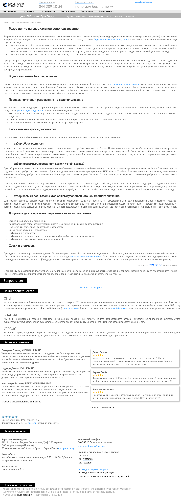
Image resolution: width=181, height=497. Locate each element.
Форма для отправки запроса (93, 469)
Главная (6, 22)
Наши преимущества (96, 16)
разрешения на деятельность (125, 84)
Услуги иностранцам (10, 11)
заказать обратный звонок (91, 446)
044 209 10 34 (50, 6)
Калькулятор (129, 16)
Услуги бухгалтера (48, 11)
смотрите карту (66, 448)
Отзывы (109, 16)
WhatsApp (88, 458)
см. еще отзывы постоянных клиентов (21, 401)
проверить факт (70, 308)
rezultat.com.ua (119, 308)
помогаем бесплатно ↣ (94, 6)
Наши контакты (47, 2)
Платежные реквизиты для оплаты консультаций (103, 476)
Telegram (87, 462)
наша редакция (24, 494)
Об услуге (69, 16)
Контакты (118, 16)
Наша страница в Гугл (13, 469)
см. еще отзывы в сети (102, 407)
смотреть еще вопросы (90, 287)
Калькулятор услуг (84, 2)
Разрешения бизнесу (106, 11)
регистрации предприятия (30, 110)
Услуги (13, 22)
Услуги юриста (29, 11)
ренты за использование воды (86, 256)
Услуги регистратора (68, 11)
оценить (32, 422)
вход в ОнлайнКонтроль (143, 2)
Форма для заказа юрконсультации (96, 472)
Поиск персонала (87, 11)
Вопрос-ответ (80, 16)
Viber (85, 455)
